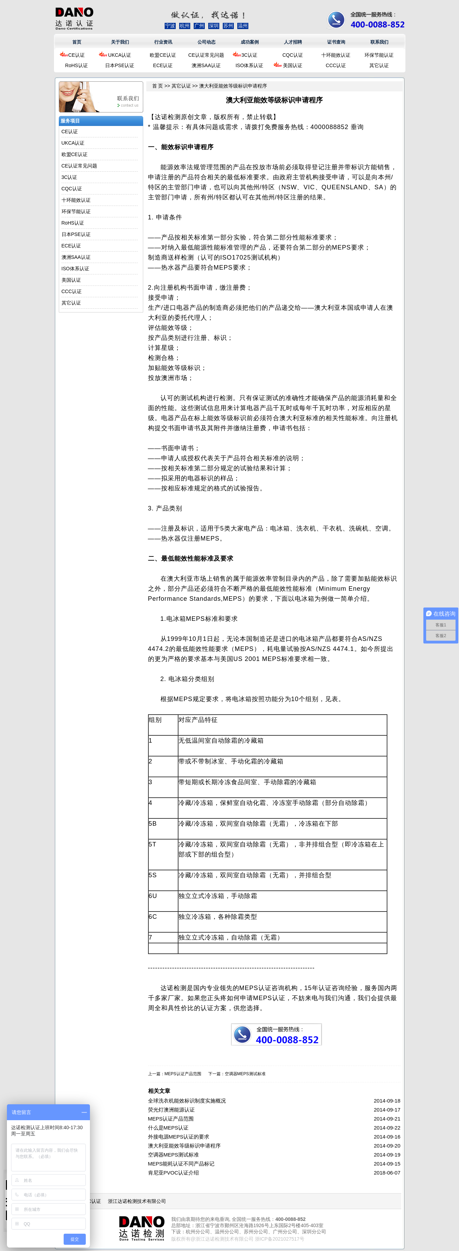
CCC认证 (336, 65)
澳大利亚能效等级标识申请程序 (184, 1146)
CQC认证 (292, 55)
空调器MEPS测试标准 (245, 1073)
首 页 (157, 86)
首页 (76, 42)
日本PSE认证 (119, 65)
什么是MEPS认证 (168, 1128)
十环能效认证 (335, 55)
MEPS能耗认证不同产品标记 (181, 1164)
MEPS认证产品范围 (183, 1073)
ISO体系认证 (249, 65)
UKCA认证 (119, 55)
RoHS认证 (76, 65)
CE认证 (76, 55)
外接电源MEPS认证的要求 (179, 1137)
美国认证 (292, 65)
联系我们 (379, 42)
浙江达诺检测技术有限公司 (137, 1201)
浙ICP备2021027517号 (279, 1239)
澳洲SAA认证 (206, 65)
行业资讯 (163, 42)
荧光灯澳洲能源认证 (171, 1110)
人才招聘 (293, 42)
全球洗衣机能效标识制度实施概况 (187, 1101)
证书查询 (336, 42)
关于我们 (120, 42)
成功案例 (250, 42)
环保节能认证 (379, 55)
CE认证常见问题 (206, 55)
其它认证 (379, 65)
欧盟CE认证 (163, 55)
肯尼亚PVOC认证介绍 (173, 1173)
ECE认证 (163, 65)
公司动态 (206, 42)
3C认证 (249, 55)
